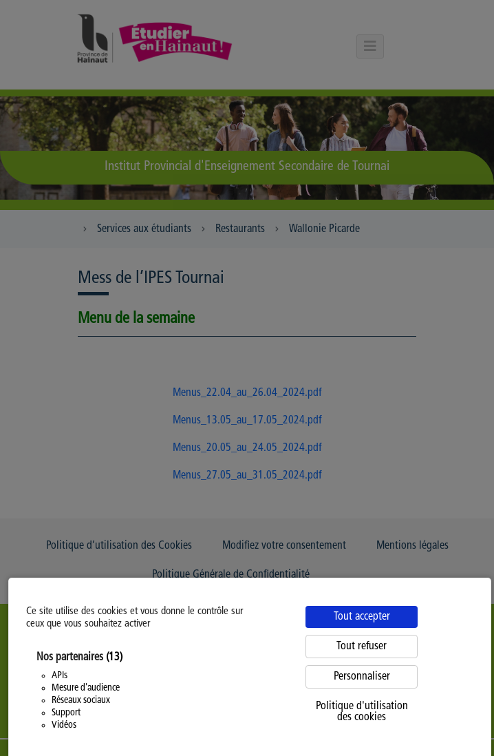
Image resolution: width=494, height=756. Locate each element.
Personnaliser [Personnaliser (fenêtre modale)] (362, 676)
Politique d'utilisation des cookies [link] (362, 712)
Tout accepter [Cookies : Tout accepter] (362, 616)
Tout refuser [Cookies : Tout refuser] (361, 646)
